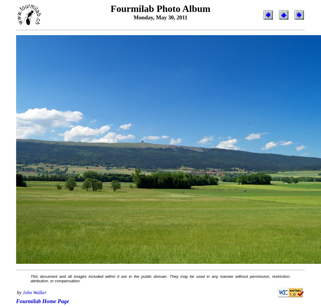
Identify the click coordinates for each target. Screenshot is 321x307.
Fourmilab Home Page (42, 301)
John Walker (35, 292)
